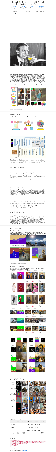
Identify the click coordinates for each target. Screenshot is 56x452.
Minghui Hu (14, 6)
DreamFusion (25, 450)
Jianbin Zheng (23, 6)
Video (28, 13)
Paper (16, 13)
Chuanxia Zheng (41, 6)
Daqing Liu (32, 6)
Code (39, 13)
